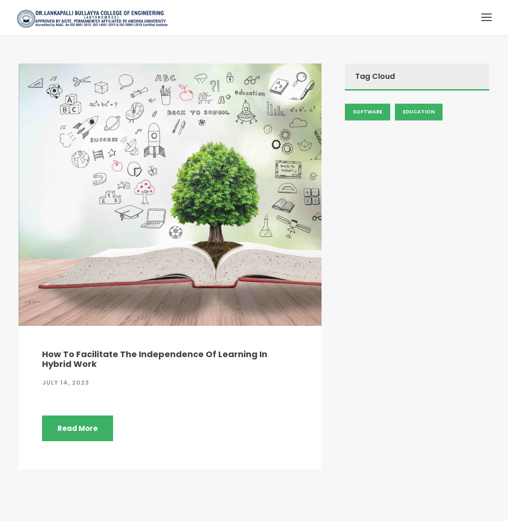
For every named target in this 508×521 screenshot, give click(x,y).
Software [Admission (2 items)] (367, 111)
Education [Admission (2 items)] (419, 111)
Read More (77, 428)
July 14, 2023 (65, 382)
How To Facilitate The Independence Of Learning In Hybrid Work (154, 359)
